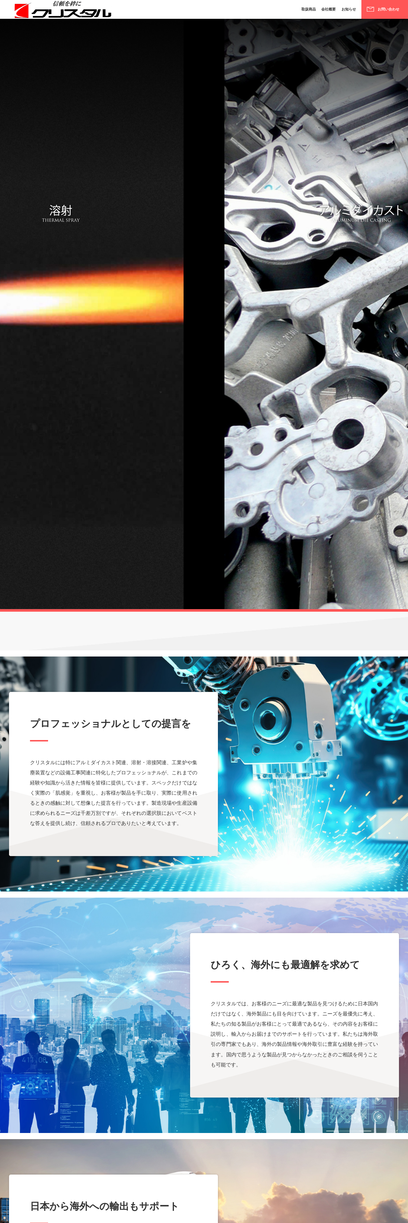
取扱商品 (279, 11)
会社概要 (305, 11)
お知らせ (331, 11)
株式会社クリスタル (61, 12)
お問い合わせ (383, 11)
